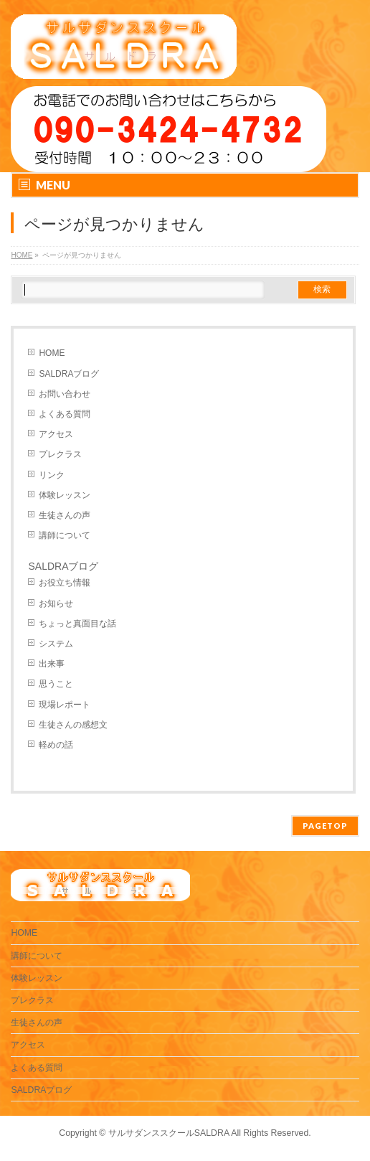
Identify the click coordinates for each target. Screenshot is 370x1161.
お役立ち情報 (64, 583)
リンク (52, 475)
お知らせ (56, 603)
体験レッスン (64, 495)
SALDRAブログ (69, 374)
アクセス (56, 434)
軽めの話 (56, 745)
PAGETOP (325, 825)
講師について (64, 535)
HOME (52, 353)
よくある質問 (64, 414)
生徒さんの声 (64, 515)
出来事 (52, 664)
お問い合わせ (64, 394)
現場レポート (64, 705)
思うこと (56, 684)
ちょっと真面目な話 (77, 624)
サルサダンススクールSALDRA (168, 1133)
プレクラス (60, 454)
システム (56, 644)
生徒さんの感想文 (73, 725)
